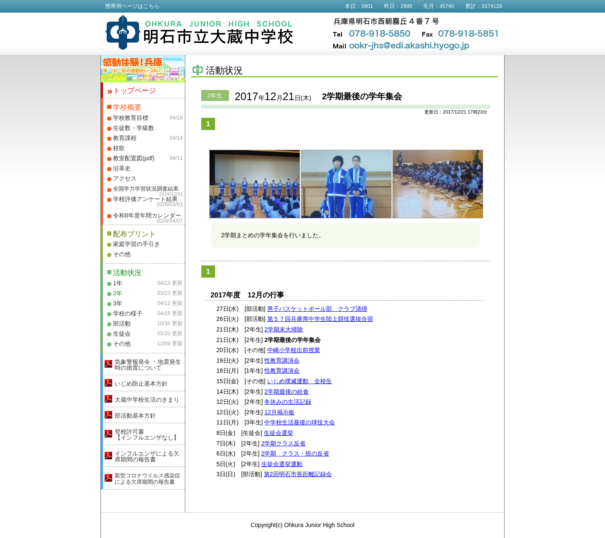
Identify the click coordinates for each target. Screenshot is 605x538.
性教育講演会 (282, 360)
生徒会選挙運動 (281, 464)
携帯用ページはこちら (132, 6)
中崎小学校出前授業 (293, 350)
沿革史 (122, 168)
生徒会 (122, 333)
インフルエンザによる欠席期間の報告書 (147, 456)
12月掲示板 (279, 412)
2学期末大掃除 (283, 329)
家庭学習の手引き (136, 244)
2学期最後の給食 (286, 391)
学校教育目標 (130, 117)
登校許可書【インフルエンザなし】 (147, 434)
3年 (117, 303)
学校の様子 (127, 313)
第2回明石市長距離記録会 (298, 474)
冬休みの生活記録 (287, 401)
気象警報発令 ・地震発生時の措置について (148, 364)
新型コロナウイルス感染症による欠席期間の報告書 (147, 478)
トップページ (134, 91)
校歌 (119, 148)
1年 (117, 283)
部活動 (122, 323)
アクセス (125, 178)
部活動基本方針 (135, 415)
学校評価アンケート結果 (145, 199)
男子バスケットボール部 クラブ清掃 (317, 308)
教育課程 (125, 138)
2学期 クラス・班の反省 (295, 453)
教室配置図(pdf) (134, 158)
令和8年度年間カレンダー (147, 215)
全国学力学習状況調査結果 (146, 189)
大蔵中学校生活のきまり (147, 399)
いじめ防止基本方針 (141, 383)
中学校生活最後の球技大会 (299, 422)
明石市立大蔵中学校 (199, 32)
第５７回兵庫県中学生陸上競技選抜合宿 (320, 318)
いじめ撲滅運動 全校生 (299, 381)
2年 (117, 293)
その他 (122, 254)
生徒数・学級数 (133, 128)
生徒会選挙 (278, 432)
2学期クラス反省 (283, 443)
